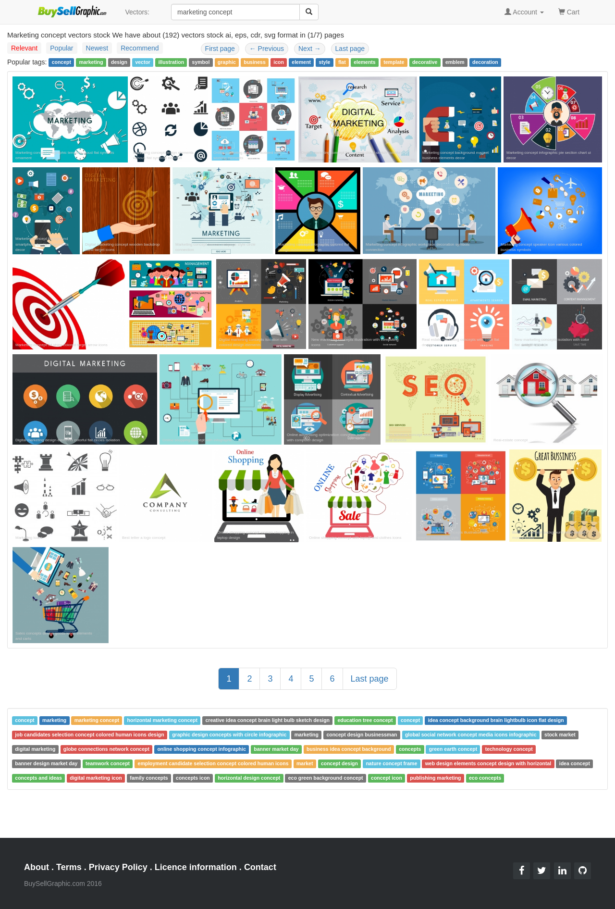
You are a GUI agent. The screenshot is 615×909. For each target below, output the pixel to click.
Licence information (196, 867)
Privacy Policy (118, 867)
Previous (266, 48)
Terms (69, 867)
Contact (260, 867)
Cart (568, 11)
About (36, 867)
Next (309, 48)
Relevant (24, 48)
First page (220, 48)
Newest (97, 48)
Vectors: (137, 12)
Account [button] (524, 12)
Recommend (140, 48)
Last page (350, 48)
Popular (61, 48)
